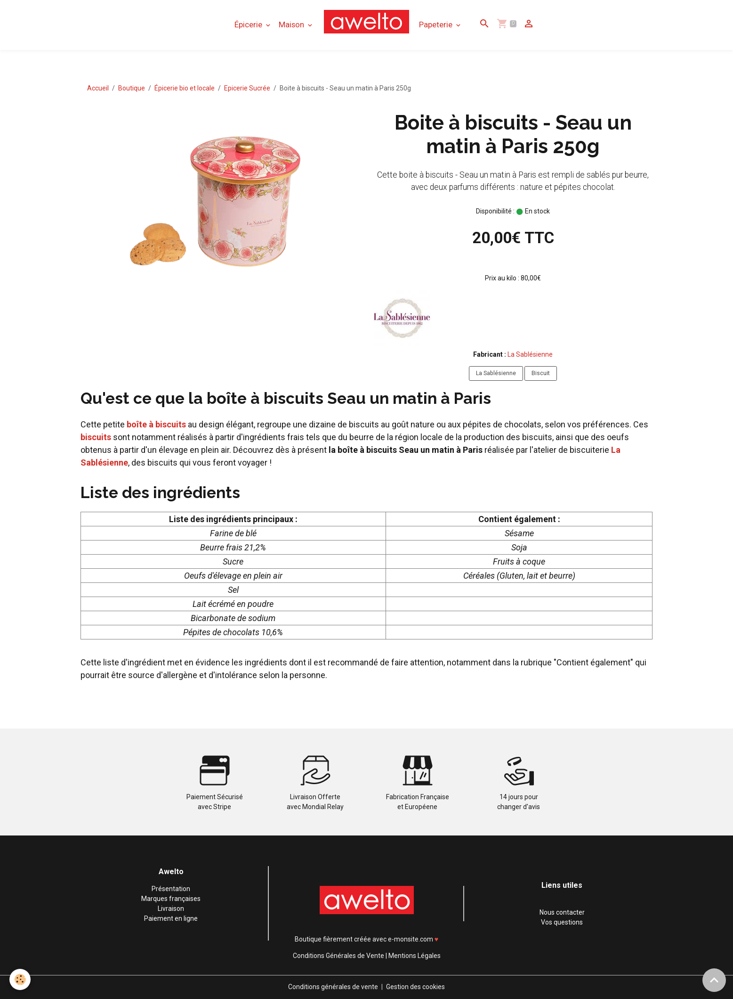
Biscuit (541, 373)
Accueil (98, 88)
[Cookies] (20, 979)
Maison (292, 24)
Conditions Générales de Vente (338, 955)
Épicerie (249, 24)
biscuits (96, 437)
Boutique (131, 88)
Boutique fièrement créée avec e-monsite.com (364, 939)
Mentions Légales (414, 955)
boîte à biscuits (156, 424)
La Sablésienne (530, 354)
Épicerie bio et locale (184, 88)
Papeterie (436, 24)
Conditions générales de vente (333, 987)
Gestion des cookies (415, 987)
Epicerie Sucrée (247, 88)
